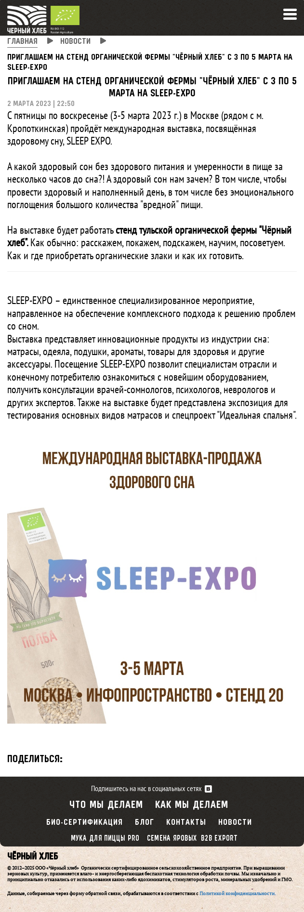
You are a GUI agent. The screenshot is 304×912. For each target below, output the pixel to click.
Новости (235, 822)
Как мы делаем (191, 805)
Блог (144, 822)
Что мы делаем (106, 805)
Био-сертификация (84, 822)
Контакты (186, 822)
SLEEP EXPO (88, 140)
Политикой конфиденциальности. (237, 893)
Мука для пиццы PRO (104, 838)
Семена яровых (172, 838)
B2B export (219, 838)
